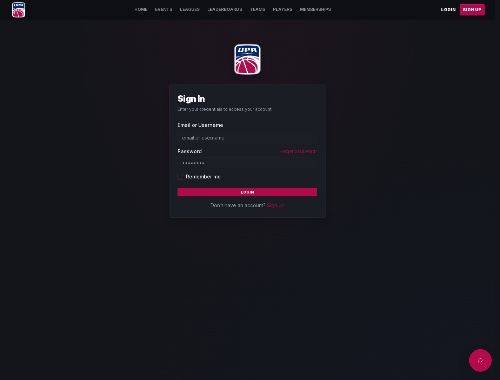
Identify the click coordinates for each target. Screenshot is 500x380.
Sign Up (472, 9)
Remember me (203, 176)
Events (163, 9)
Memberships (315, 9)
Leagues (190, 9)
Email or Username (200, 125)
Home (140, 9)
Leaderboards (224, 9)
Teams (257, 9)
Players (282, 9)
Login (448, 9)
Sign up (276, 205)
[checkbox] (180, 176)
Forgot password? (298, 151)
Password (190, 151)
